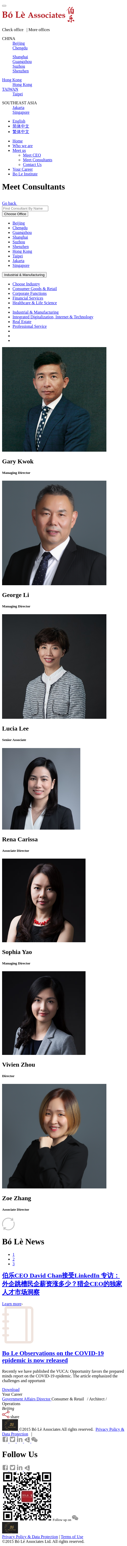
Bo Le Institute (25, 174)
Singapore (21, 265)
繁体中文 (21, 131)
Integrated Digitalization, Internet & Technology (53, 317)
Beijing (19, 223)
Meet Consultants (37, 160)
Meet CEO (32, 155)
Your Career (23, 169)
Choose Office (15, 214)
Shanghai (20, 237)
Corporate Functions (30, 293)
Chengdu (20, 228)
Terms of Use (72, 1536)
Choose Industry (26, 284)
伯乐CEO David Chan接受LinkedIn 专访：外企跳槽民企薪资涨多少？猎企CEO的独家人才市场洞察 (62, 1284)
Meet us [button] (19, 150)
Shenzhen (21, 246)
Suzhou (19, 242)
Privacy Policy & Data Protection (30, 1536)
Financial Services (28, 298)
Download (11, 1389)
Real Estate (22, 321)
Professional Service (30, 326)
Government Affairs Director (26, 1399)
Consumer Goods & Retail (35, 288)
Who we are (23, 145)
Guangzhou (22, 232)
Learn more (11, 1304)
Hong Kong (22, 251)
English (19, 121)
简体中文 (21, 126)
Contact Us (32, 164)
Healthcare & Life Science (35, 303)
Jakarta (18, 260)
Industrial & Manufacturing (24, 275)
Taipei (18, 256)
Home (18, 141)
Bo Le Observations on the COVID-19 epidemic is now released (53, 1357)
